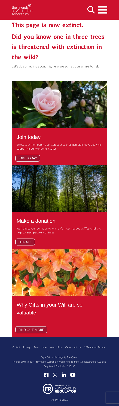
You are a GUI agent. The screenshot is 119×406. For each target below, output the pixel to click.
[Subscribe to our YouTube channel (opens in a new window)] (73, 375)
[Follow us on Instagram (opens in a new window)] (55, 375)
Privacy (26, 347)
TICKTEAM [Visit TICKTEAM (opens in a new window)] (63, 399)
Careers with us (73, 347)
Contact (16, 347)
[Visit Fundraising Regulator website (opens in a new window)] (59, 388)
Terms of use (40, 347)
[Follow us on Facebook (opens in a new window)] (46, 375)
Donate (25, 242)
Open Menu (102, 8)
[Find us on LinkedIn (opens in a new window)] (64, 375)
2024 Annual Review (94, 347)
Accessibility (56, 347)
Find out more (31, 329)
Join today (28, 158)
